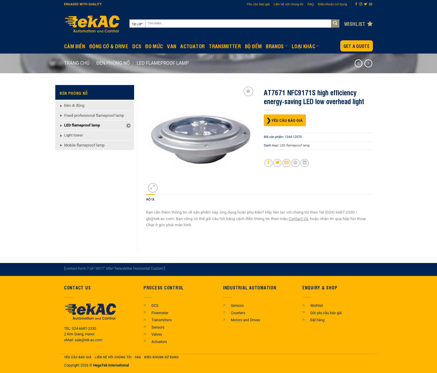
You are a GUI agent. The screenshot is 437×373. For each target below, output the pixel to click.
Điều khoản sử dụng (332, 4)
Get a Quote (356, 46)
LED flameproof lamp (163, 63)
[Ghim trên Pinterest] (295, 163)
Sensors (157, 327)
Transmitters (161, 320)
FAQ (311, 4)
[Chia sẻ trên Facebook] (268, 163)
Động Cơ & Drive (108, 45)
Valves (156, 334)
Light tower (73, 135)
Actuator (192, 45)
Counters (238, 313)
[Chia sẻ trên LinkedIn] (304, 163)
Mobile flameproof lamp (84, 145)
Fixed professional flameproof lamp (94, 115)
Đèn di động (74, 105)
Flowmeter (160, 313)
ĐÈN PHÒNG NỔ (113, 63)
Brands (277, 45)
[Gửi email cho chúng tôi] (370, 4)
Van (171, 45)
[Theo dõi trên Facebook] (356, 4)
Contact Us (298, 218)
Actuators (159, 342)
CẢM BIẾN (74, 45)
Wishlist (316, 306)
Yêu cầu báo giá (258, 4)
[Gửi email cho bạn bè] (286, 163)
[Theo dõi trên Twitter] (365, 4)
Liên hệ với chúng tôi (288, 4)
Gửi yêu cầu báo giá (326, 313)
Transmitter (225, 45)
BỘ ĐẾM (253, 45)
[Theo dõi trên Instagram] (360, 4)
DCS (136, 45)
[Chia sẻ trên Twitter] (277, 163)
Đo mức (154, 45)
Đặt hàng (317, 320)
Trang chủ (76, 63)
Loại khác (305, 45)
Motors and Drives (245, 320)
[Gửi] (335, 23)
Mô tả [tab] (150, 200)
